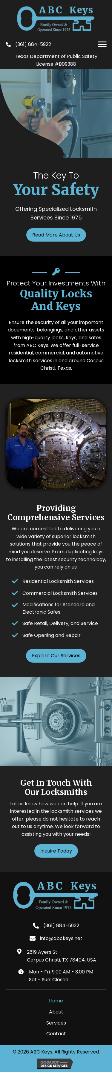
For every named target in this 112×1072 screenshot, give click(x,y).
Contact (56, 1033)
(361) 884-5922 (33, 44)
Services (56, 1022)
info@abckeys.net (61, 938)
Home (56, 1000)
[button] (102, 44)
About (56, 1011)
